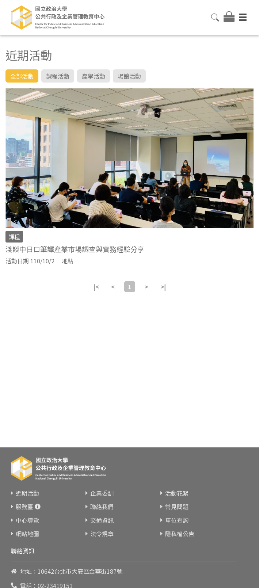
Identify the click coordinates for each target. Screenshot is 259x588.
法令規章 (102, 532)
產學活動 (93, 76)
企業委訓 (102, 492)
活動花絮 (176, 492)
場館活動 (129, 76)
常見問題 (176, 505)
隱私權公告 (179, 532)
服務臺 (24, 505)
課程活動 (57, 76)
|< (96, 286)
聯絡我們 (102, 505)
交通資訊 (102, 519)
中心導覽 (27, 519)
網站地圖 (27, 532)
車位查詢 (176, 519)
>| (163, 286)
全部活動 (22, 76)
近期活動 (27, 492)
